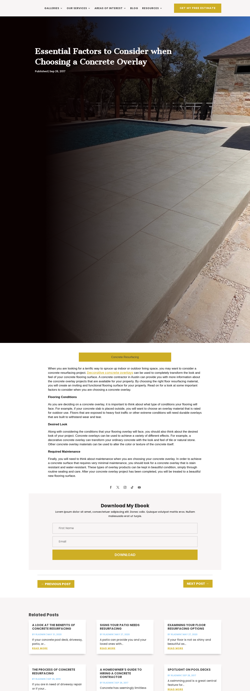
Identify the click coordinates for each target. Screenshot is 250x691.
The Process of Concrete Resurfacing (53, 676)
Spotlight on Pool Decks (189, 674)
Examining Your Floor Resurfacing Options (187, 632)
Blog (134, 8)
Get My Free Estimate (198, 7)
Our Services (77, 8)
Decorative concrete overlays (110, 377)
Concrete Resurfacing (125, 361)
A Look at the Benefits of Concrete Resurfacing (53, 632)
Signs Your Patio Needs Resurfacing (120, 632)
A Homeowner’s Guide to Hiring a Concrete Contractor (121, 678)
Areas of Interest (109, 8)
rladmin (40, 639)
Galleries (51, 8)
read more (40, 653)
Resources (150, 8)
